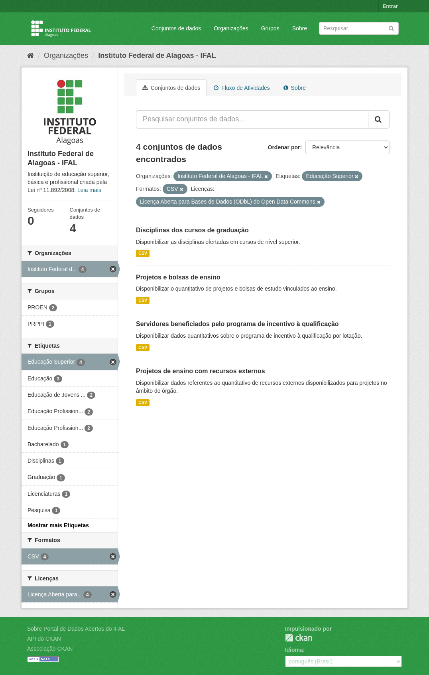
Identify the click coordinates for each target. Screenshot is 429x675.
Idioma (294, 650)
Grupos (270, 28)
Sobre (299, 28)
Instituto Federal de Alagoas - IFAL (157, 55)
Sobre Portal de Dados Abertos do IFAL (76, 629)
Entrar (390, 6)
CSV (142, 253)
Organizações (231, 28)
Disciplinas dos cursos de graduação (192, 230)
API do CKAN (44, 638)
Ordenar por (284, 147)
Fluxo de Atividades (242, 88)
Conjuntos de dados (176, 28)
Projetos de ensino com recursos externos (200, 371)
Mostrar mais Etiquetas (58, 525)
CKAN (298, 637)
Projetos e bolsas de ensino (178, 277)
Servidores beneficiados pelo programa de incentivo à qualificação (237, 324)
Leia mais (89, 190)
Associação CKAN (50, 648)
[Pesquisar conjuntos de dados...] (252, 119)
